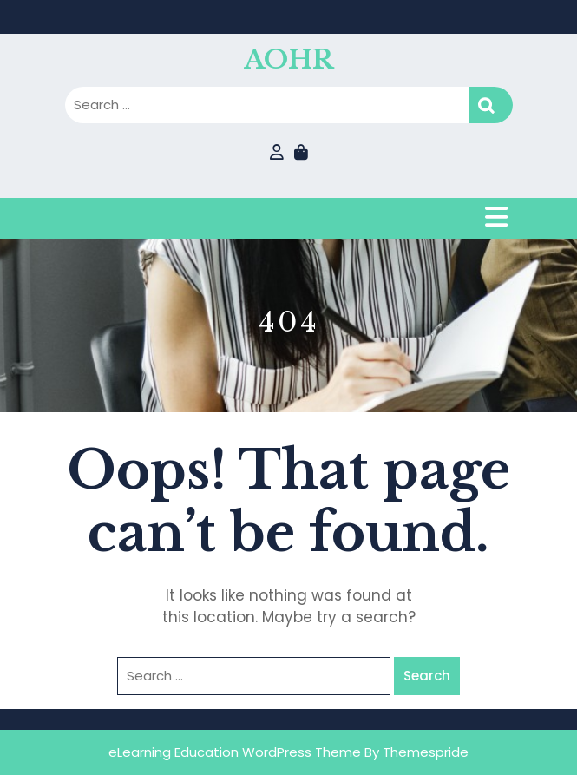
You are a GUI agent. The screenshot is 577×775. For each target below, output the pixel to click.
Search (491, 105)
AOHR (288, 59)
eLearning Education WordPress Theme (234, 752)
